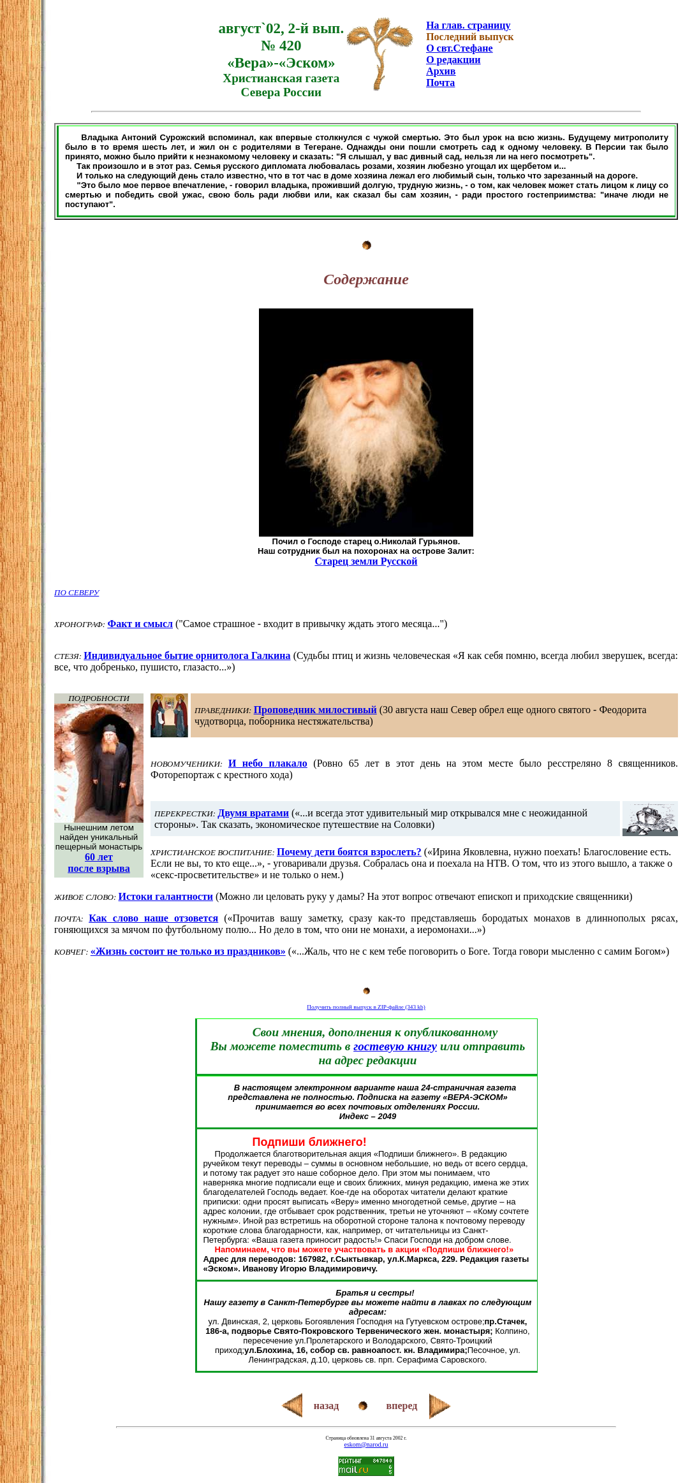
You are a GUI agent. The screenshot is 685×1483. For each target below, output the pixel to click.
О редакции (453, 59)
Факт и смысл (140, 623)
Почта (440, 82)
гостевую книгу (395, 1046)
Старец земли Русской (366, 561)
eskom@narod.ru (366, 1444)
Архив (440, 71)
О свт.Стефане (459, 48)
